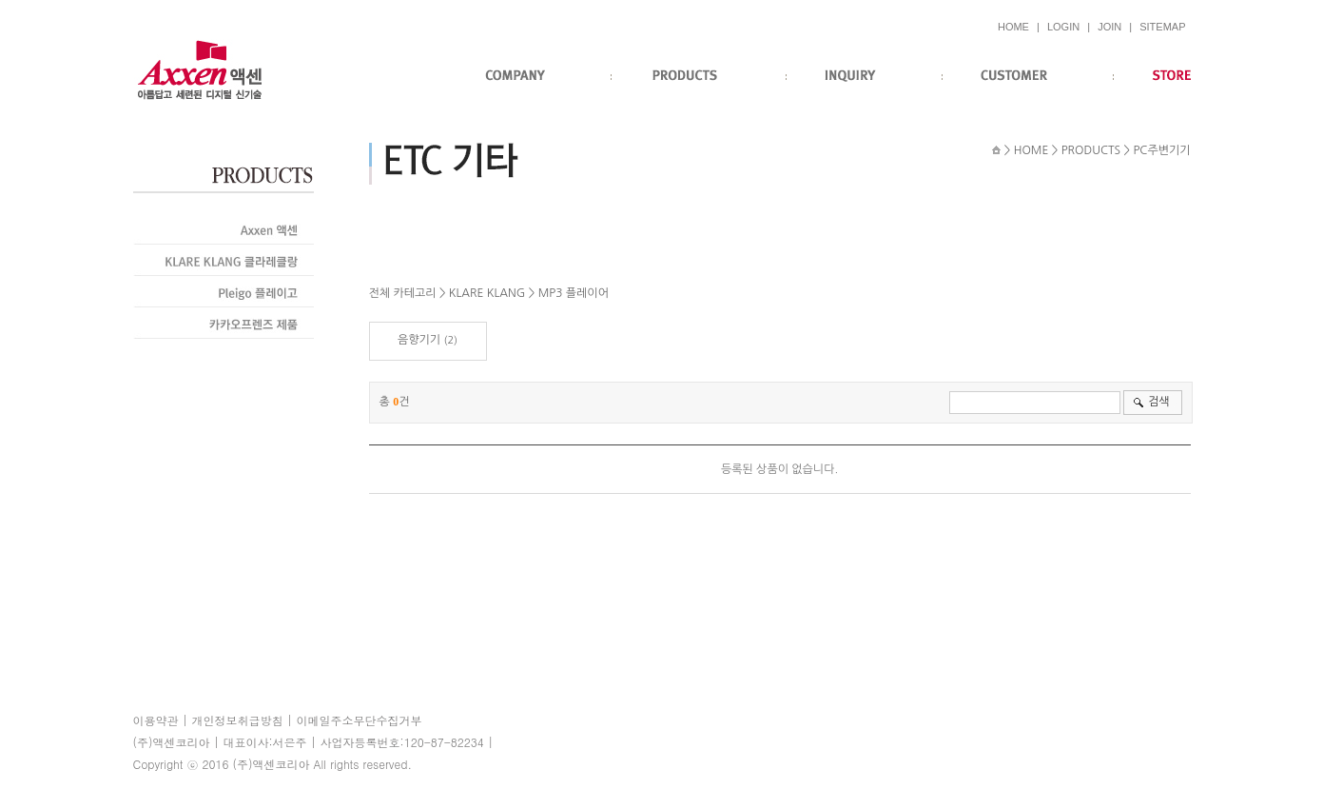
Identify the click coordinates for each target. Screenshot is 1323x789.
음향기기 (419, 339)
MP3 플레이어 (573, 293)
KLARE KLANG (487, 293)
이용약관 (156, 720)
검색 (1159, 401)
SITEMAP (1162, 26)
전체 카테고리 (403, 293)
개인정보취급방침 (237, 720)
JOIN (1109, 26)
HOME (1013, 26)
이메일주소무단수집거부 (359, 720)
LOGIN (1063, 26)
